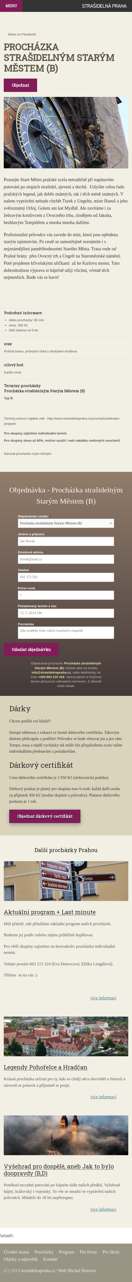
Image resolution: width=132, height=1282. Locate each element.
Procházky (43, 1252)
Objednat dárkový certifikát (44, 816)
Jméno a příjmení (31, 534)
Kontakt (50, 1259)
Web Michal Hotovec (77, 1270)
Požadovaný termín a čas (37, 606)
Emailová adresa (31, 552)
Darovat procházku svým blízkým (28, 454)
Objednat (20, 85)
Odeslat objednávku (31, 649)
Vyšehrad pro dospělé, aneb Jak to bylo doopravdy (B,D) (59, 1169)
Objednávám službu (33, 516)
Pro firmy (88, 1252)
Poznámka (26, 624)
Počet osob (26, 588)
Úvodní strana (16, 1252)
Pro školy (111, 1252)
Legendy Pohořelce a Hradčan (45, 1067)
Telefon (23, 570)
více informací (103, 998)
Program (66, 1252)
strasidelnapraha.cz (38, 1270)
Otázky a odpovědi (21, 1259)
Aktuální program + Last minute (50, 912)
